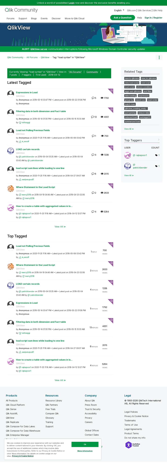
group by (129, 102)
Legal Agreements (133, 431)
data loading (130, 97)
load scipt (145, 85)
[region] (52, 449)
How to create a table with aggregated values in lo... (44, 208)
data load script (132, 85)
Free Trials (50, 411)
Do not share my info (135, 439)
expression (144, 97)
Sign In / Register (153, 17)
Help (139, 17)
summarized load (132, 123)
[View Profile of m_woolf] (25, 143)
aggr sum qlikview (133, 93)
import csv (140, 102)
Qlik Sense (11, 411)
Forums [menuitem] (10, 18)
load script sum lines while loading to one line (40, 170)
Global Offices (92, 432)
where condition (144, 89)
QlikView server (38, 51)
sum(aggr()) (145, 119)
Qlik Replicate (12, 424)
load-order (152, 102)
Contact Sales (92, 436)
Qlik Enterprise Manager (17, 437)
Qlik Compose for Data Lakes (20, 428)
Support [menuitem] (22, 18)
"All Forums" (75, 73)
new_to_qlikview (149, 80)
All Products (12, 402)
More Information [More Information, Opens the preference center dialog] (85, 451)
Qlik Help (157, 10)
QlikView (18, 29)
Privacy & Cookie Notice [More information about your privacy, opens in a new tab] (22, 456)
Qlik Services (144, 10)
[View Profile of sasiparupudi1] (28, 181)
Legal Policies (131, 414)
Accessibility (91, 415)
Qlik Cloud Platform (15, 407)
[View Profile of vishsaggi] (26, 124)
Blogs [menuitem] (34, 18)
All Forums (32, 59)
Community (92, 73)
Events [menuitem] (44, 18)
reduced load (131, 119)
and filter (147, 93)
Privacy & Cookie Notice (136, 418)
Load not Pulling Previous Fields (33, 132)
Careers (88, 424)
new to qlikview (132, 80)
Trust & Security (92, 411)
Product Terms (131, 435)
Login (71, 2)
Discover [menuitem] (56, 18)
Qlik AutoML (12, 415)
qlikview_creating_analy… (136, 110)
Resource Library (53, 402)
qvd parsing (130, 115)
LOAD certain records (28, 151)
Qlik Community (15, 59)
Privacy (88, 419)
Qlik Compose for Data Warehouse (23, 432)
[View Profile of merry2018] (26, 196)
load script (129, 89)
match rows (130, 106)
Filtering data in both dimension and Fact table (41, 113)
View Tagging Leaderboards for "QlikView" (141, 141)
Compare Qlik (52, 415)
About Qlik (90, 402)
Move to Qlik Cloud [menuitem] (74, 18)
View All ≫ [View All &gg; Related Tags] (129, 131)
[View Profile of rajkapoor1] (26, 215)
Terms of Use (131, 426)
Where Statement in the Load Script (35, 189)
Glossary (49, 419)
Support (49, 428)
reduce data (143, 115)
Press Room (91, 407)
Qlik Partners (51, 407)
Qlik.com (131, 10)
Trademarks (130, 422)
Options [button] (159, 59)
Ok (85, 444)
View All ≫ (60, 228)
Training (49, 424)
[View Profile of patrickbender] (28, 158)
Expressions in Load (27, 94)
